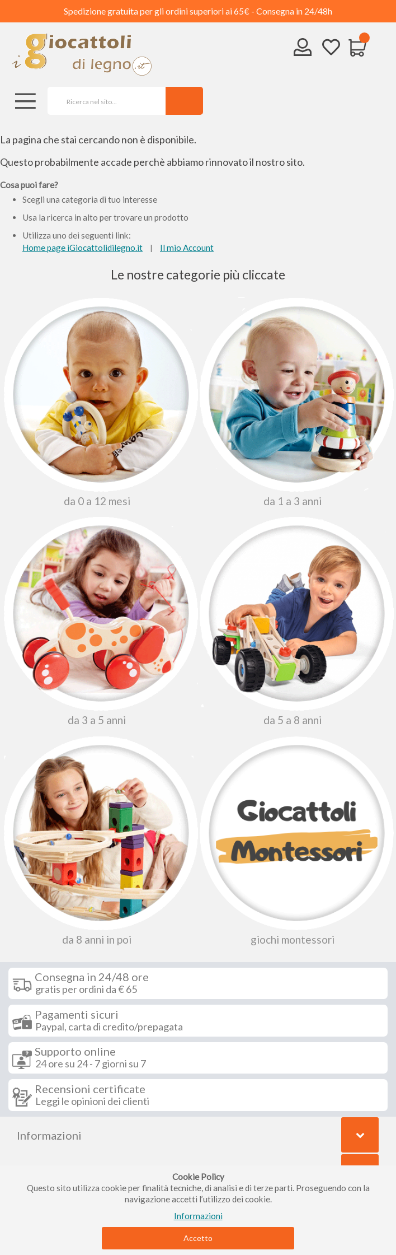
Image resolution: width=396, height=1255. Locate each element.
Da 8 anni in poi (99, 840)
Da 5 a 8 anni (295, 621)
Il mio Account (187, 247)
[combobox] (103, 101)
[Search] (184, 101)
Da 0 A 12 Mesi (99, 402)
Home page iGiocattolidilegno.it (82, 247)
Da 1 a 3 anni (295, 402)
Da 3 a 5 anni (99, 621)
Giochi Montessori (295, 840)
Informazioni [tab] (49, 1135)
